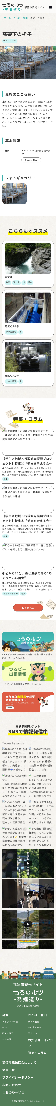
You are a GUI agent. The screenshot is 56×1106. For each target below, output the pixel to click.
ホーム (7, 17)
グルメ (5, 1027)
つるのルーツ (11, 1092)
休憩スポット (9, 40)
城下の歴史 (33, 1021)
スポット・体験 (10, 1021)
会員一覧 (8, 1070)
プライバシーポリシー (18, 1077)
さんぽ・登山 (20, 17)
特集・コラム (37, 1052)
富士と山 (32, 1033)
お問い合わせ (11, 1085)
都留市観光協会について (19, 1062)
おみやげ (6, 1039)
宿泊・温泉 (7, 1033)
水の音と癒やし (36, 1027)
